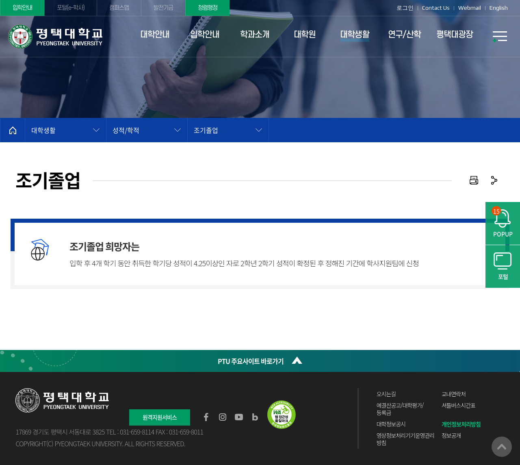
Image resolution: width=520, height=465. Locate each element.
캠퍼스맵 (119, 7)
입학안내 (22, 7)
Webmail (469, 7)
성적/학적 (126, 130)
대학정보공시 (391, 424)
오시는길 (386, 394)
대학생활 (43, 130)
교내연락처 (454, 394)
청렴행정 (207, 7)
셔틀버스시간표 (458, 405)
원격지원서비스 (160, 417)
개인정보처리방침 (461, 424)
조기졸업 (206, 130)
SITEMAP (499, 36)
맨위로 (502, 447)
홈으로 (12, 130)
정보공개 (451, 435)
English (499, 7)
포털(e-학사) (70, 7)
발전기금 (163, 7)
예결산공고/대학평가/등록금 (400, 409)
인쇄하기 (474, 180)
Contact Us (436, 7)
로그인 (405, 7)
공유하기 (494, 180)
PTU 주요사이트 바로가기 (251, 361)
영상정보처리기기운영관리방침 (406, 439)
